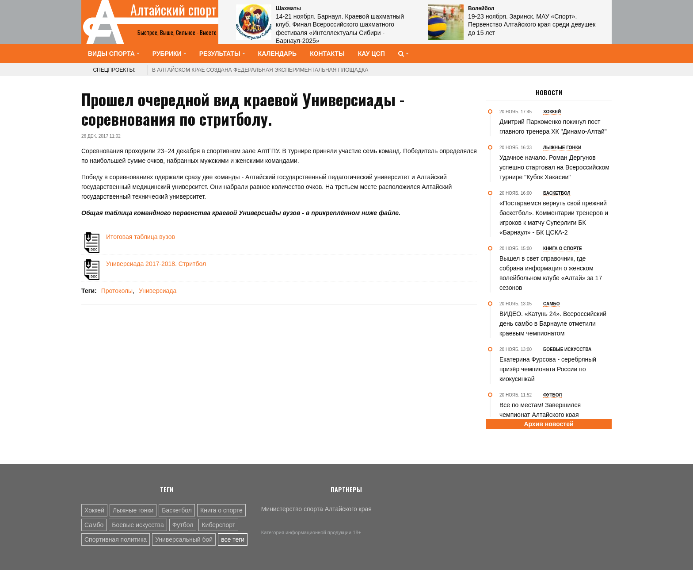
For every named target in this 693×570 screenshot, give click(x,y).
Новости (549, 92)
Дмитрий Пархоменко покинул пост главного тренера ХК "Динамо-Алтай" (553, 126)
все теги (232, 539)
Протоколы (117, 290)
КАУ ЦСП (371, 53)
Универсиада (157, 290)
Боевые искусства (138, 524)
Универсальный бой (184, 539)
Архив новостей (548, 424)
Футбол (183, 524)
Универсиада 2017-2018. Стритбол (156, 263)
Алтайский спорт (173, 9)
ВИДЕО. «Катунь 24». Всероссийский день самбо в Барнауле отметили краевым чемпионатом (552, 323)
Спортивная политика (115, 539)
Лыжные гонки (133, 510)
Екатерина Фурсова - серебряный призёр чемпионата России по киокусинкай (547, 369)
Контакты (327, 53)
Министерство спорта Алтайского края (316, 508)
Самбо (93, 524)
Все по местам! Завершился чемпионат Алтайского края (540, 409)
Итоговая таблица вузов (140, 236)
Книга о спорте (221, 510)
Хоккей (94, 510)
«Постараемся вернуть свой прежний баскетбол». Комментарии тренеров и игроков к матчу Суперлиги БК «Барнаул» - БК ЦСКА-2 (553, 218)
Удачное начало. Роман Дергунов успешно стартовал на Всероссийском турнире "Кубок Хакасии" (554, 167)
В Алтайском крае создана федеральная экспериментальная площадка (260, 70)
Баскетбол (177, 510)
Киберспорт (218, 524)
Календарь (277, 53)
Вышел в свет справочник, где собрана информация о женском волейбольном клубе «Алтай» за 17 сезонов (550, 273)
